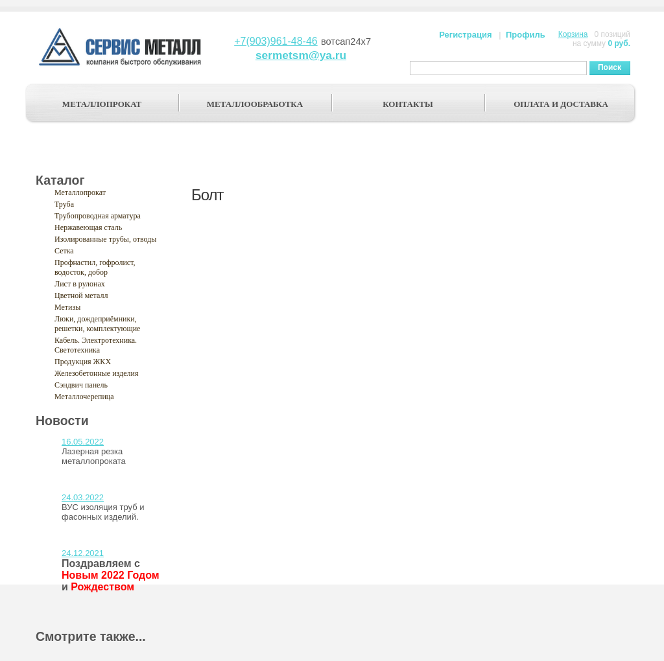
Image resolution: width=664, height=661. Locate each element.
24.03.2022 (83, 497)
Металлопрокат (80, 192)
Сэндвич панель (81, 384)
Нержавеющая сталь (88, 227)
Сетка (64, 250)
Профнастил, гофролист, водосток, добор (95, 267)
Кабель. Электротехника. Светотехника (95, 345)
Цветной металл (81, 295)
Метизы (67, 307)
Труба (64, 204)
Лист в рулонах (79, 283)
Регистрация (465, 35)
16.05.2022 (83, 441)
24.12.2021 (83, 553)
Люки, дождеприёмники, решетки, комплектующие (97, 323)
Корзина (573, 34)
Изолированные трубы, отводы (105, 239)
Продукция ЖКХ (82, 361)
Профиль (525, 35)
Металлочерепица (84, 396)
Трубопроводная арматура (97, 215)
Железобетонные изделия (96, 373)
